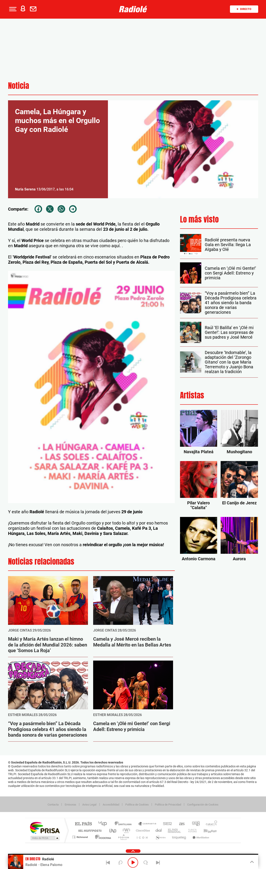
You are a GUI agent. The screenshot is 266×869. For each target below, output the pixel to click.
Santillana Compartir (147, 824)
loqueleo (179, 837)
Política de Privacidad (168, 804)
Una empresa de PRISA (44, 827)
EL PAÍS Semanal (174, 830)
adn (194, 824)
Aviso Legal (89, 804)
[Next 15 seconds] (145, 862)
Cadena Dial (158, 830)
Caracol (210, 824)
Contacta (53, 804)
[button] (12, 9)
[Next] (158, 862)
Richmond (80, 837)
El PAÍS (83, 824)
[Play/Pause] (133, 862)
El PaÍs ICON (142, 837)
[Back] (108, 862)
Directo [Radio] (244, 9)
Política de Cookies (137, 804)
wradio (125, 830)
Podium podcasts (123, 837)
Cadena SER (166, 824)
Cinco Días (142, 830)
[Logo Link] (133, 9)
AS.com (180, 824)
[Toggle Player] (251, 862)
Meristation (200, 837)
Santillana (124, 824)
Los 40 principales (104, 824)
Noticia (18, 85)
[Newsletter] (34, 9)
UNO (113, 830)
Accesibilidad (111, 804)
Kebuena (206, 830)
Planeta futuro (190, 830)
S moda (160, 837)
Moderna (102, 837)
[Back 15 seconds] (120, 862)
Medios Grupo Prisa (44, 838)
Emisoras (70, 804)
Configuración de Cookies (202, 804)
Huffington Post (89, 830)
